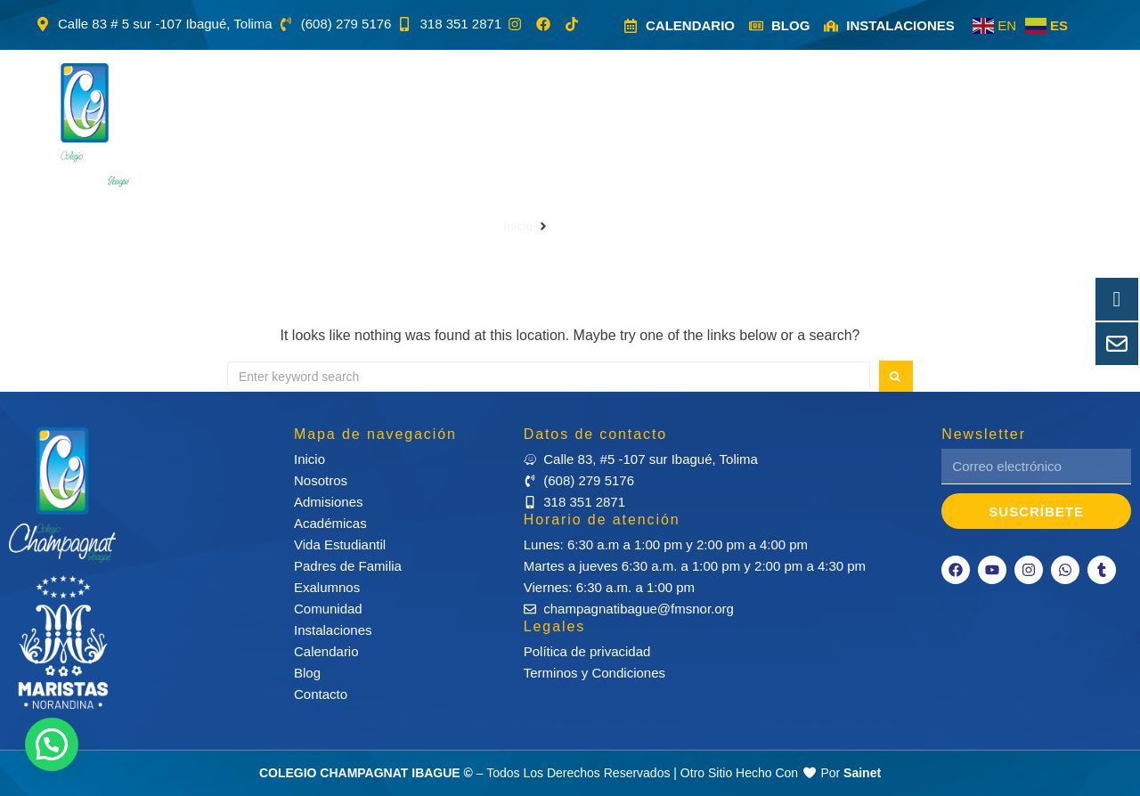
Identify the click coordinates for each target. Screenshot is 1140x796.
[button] (332, 125)
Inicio (518, 226)
